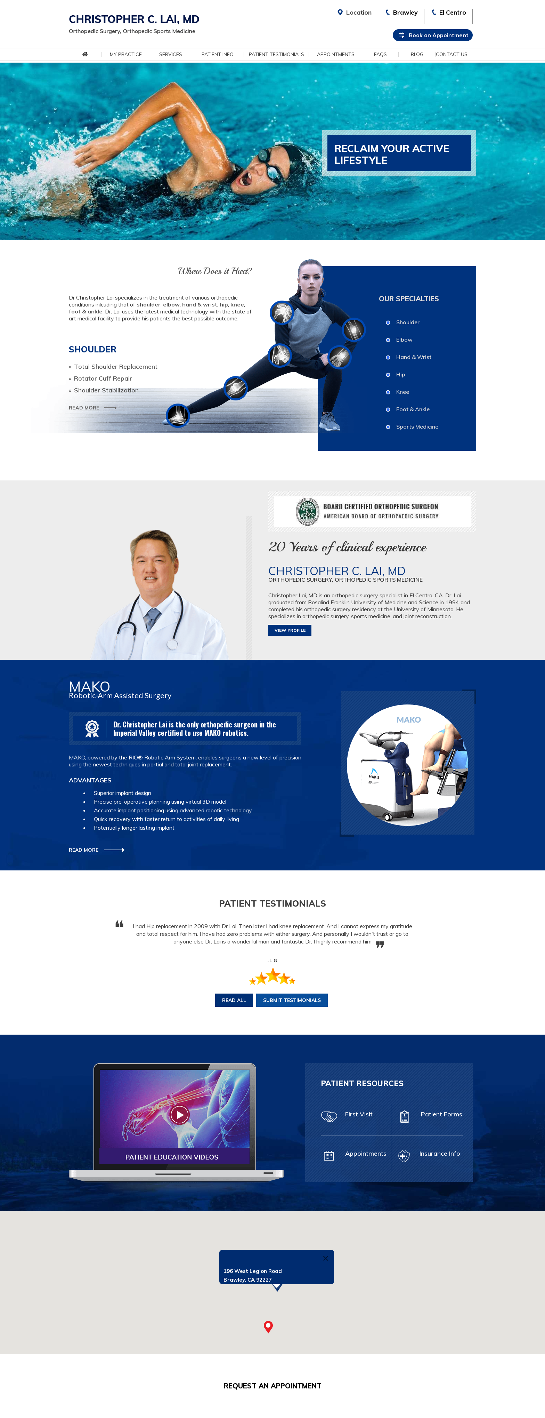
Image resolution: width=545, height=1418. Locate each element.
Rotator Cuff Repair (103, 378)
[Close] (325, 1258)
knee (237, 304)
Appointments (336, 54)
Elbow (404, 339)
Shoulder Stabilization (106, 390)
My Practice (126, 54)
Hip (400, 374)
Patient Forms (429, 1117)
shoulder (149, 304)
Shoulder (408, 322)
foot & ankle (86, 311)
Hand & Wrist (413, 356)
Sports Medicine (417, 426)
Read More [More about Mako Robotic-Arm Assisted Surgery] (83, 850)
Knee (402, 391)
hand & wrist (199, 304)
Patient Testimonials (276, 54)
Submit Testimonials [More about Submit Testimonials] (292, 1000)
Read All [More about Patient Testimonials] (234, 1000)
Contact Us (451, 54)
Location (359, 12)
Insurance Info (427, 1156)
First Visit (347, 1117)
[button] (268, 1327)
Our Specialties (409, 298)
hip (224, 304)
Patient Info (218, 54)
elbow (171, 304)
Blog (417, 54)
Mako (89, 686)
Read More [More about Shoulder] (84, 408)
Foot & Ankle (413, 409)
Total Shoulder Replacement (115, 367)
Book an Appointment (439, 35)
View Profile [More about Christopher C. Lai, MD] (290, 630)
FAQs (380, 54)
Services (170, 54)
